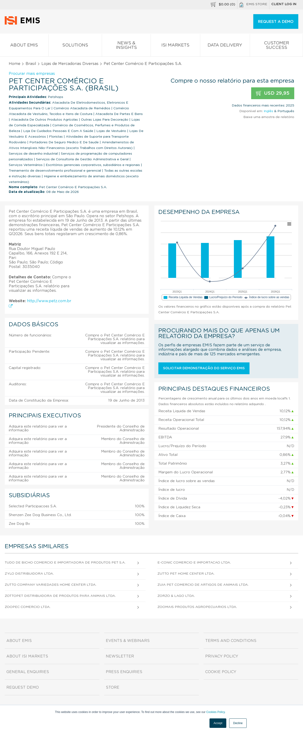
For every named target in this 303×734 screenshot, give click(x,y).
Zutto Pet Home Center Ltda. (185, 573)
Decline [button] (238, 723)
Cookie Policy (220, 672)
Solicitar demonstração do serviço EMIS (204, 368)
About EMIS (24, 46)
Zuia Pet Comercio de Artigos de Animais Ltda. (203, 584)
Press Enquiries (124, 672)
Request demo (22, 687)
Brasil (31, 64)
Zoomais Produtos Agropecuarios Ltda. (197, 607)
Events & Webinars (128, 641)
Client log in (283, 4)
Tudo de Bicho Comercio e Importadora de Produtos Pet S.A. (65, 562)
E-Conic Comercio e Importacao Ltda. (194, 562)
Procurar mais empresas (32, 74)
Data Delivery (225, 46)
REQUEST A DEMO (276, 22)
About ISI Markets (27, 656)
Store (112, 687)
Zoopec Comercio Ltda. (27, 607)
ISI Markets (175, 46)
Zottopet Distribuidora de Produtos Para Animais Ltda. (60, 596)
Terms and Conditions (230, 641)
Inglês (268, 111)
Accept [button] (218, 723)
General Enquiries (27, 672)
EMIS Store (253, 4)
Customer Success (276, 46)
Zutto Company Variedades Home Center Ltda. (50, 584)
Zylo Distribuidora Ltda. (29, 573)
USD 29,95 (273, 93)
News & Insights (126, 46)
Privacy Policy (221, 656)
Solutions (75, 46)
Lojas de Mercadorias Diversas (69, 64)
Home (14, 64)
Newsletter (120, 656)
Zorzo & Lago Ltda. (176, 596)
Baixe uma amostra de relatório (268, 117)
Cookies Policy (215, 712)
